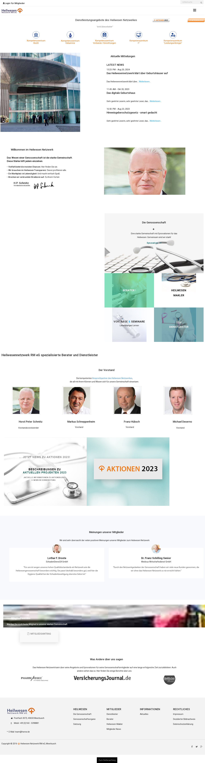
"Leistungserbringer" (173, 43)
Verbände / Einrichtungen (104, 43)
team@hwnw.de (22, 732)
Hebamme (70, 43)
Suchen (202, 4)
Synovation (152, 243)
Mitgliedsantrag (39, 633)
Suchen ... (180, 0)
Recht (36, 43)
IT (139, 43)
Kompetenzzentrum (36, 40)
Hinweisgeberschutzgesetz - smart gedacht (132, 112)
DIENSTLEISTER (178, 326)
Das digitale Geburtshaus (121, 92)
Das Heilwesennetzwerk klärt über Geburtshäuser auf (137, 73)
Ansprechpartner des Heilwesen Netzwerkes (112, 378)
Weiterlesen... (145, 81)
